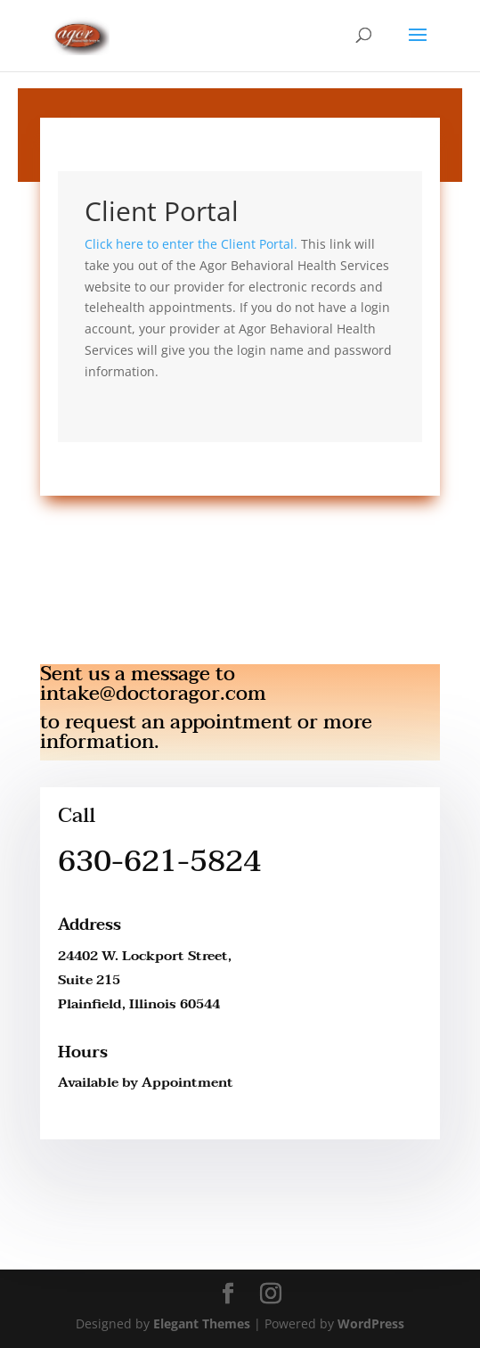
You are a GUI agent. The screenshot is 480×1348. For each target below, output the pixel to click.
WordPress (371, 1323)
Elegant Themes (201, 1323)
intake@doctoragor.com (153, 694)
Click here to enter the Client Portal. (191, 243)
